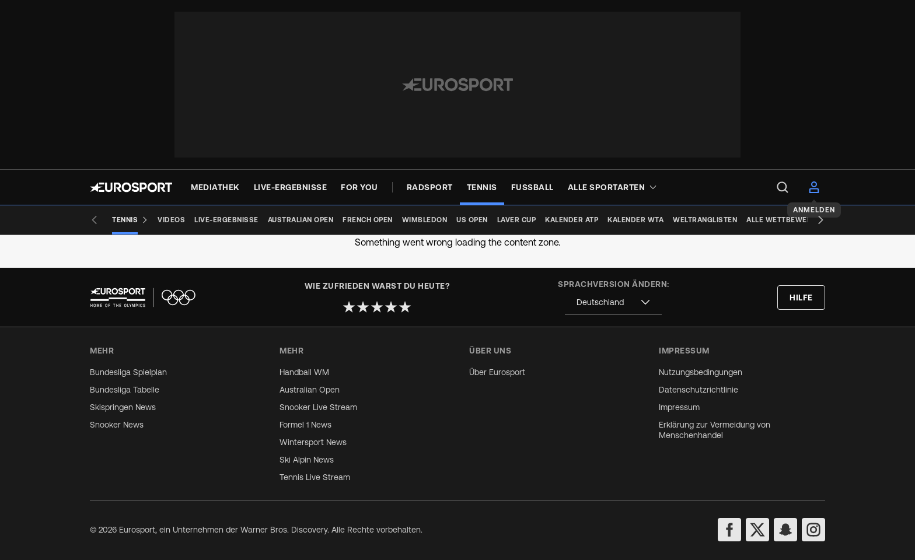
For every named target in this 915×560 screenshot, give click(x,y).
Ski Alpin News (307, 459)
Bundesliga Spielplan (128, 372)
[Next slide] (820, 220)
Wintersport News (313, 442)
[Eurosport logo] (131, 187)
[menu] (782, 187)
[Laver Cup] (517, 220)
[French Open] (367, 220)
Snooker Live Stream (318, 407)
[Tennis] (130, 220)
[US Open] (472, 220)
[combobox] (613, 302)
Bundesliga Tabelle (124, 389)
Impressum (679, 407)
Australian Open (310, 389)
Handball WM (304, 372)
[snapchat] (785, 529)
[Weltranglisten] (705, 220)
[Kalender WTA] (635, 220)
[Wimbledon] (424, 220)
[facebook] (729, 529)
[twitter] (757, 529)
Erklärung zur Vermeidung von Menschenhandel (714, 430)
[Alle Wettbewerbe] (784, 220)
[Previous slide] (94, 220)
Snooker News (117, 424)
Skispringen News (123, 407)
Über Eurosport (497, 372)
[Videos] (171, 220)
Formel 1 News (305, 424)
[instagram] (813, 529)
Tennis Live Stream (315, 477)
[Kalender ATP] (571, 220)
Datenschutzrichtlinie (698, 389)
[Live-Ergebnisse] (226, 220)
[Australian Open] (300, 220)
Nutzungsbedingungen (700, 372)
